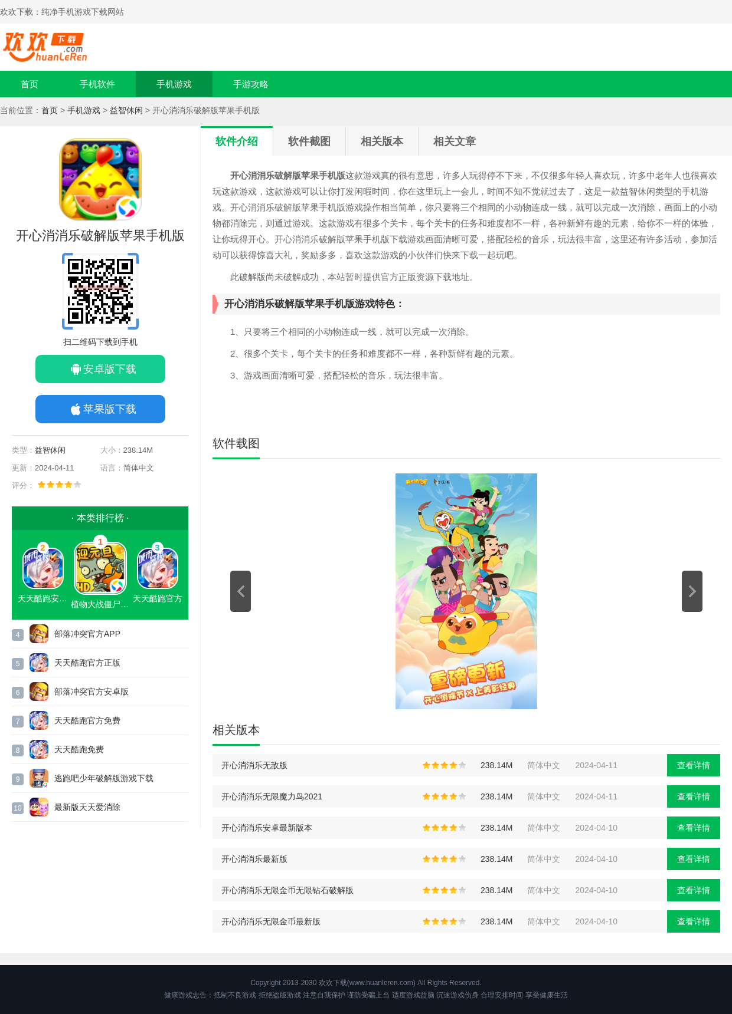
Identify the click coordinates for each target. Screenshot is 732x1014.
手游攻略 (251, 84)
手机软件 (97, 84)
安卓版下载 (109, 369)
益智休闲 (126, 110)
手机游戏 (174, 84)
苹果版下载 (109, 409)
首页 (29, 84)
